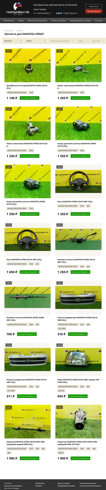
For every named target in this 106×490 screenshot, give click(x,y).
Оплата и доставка (64, 483)
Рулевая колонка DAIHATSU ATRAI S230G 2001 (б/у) (25, 318)
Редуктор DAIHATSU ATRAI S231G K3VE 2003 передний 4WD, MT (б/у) (77, 443)
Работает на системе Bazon (13, 486)
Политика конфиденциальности (90, 486)
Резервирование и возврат (66, 486)
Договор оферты (94, 12)
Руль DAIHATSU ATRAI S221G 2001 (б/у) (24, 259)
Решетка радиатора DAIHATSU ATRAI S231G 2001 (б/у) (26, 380)
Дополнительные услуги (88, 483)
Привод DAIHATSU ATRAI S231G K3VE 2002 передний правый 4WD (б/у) (26, 443)
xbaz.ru (16, 488)
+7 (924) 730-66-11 (67, 13)
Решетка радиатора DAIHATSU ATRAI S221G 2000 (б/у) (77, 318)
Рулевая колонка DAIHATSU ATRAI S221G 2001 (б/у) (76, 260)
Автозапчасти (8, 30)
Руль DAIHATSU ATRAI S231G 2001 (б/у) (74, 201)
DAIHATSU (19, 30)
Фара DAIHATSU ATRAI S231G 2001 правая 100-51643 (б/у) (78, 380)
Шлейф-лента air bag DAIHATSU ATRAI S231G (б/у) (27, 86)
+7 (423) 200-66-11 (42, 13)
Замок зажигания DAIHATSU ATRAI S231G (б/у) (77, 86)
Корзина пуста (93, 6)
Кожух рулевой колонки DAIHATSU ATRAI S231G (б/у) (76, 144)
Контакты (38, 486)
